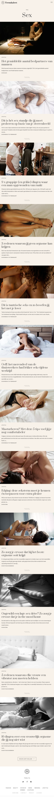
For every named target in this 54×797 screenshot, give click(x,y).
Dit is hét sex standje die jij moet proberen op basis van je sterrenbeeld (25, 122)
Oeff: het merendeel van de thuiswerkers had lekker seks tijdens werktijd (24, 368)
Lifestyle (45, 788)
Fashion (8, 788)
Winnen (22, 790)
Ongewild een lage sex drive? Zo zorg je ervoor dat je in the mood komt (26, 615)
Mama (30, 788)
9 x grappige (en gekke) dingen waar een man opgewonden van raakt (24, 183)
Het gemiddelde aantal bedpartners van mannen (26, 63)
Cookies (39, 793)
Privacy (31, 793)
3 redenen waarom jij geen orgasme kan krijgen (26, 245)
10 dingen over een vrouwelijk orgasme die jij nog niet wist (26, 738)
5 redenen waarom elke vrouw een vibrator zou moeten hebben (23, 676)
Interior (23, 788)
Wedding (37, 788)
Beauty (15, 788)
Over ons (15, 793)
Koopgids (30, 790)
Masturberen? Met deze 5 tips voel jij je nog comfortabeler (26, 430)
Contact (24, 793)
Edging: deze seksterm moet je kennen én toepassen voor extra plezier (25, 492)
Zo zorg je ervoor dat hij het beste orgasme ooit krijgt (22, 553)
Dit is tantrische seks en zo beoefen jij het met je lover (25, 306)
